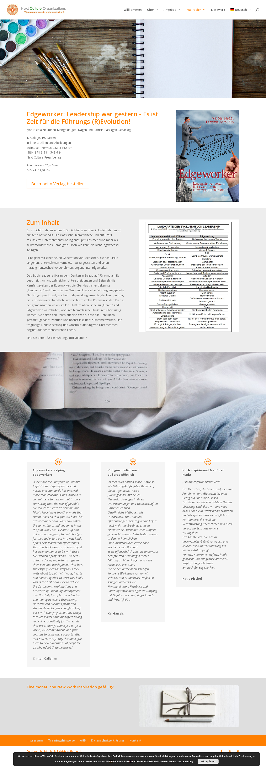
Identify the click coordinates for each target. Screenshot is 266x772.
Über (150, 10)
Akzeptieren (208, 761)
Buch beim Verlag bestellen (58, 184)
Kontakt (135, 740)
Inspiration (194, 10)
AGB (83, 740)
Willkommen (133, 10)
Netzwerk (218, 10)
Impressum (35, 740)
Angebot (170, 10)
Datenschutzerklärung (107, 740)
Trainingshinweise (61, 740)
